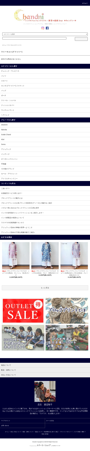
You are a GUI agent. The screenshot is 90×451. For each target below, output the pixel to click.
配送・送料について (28, 431)
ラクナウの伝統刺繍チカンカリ (12, 222)
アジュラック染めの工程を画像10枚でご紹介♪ (18, 232)
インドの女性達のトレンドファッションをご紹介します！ (22, 213)
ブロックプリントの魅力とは (11, 198)
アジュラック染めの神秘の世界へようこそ (16, 227)
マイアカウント (5, 420)
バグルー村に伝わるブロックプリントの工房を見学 (20, 208)
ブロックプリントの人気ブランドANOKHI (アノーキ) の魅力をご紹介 (26, 203)
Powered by (45, 445)
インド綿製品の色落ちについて (12, 218)
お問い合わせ (5, 425)
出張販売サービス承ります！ (11, 193)
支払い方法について (15, 431)
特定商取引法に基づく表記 (51, 431)
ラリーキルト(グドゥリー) (14, 45)
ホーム (4, 45)
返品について (38, 431)
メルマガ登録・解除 (78, 431)
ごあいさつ (5, 188)
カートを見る (50, 420)
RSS (43, 434)
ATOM (46, 434)
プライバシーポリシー (66, 431)
